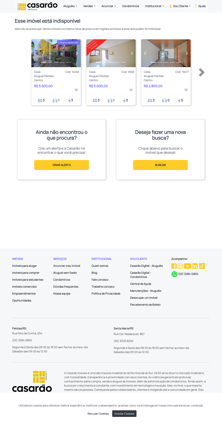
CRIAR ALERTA (62, 165)
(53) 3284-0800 (188, 274)
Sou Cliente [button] (178, 6)
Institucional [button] (153, 6)
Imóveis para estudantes (27, 280)
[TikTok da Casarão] (202, 266)
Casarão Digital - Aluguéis (146, 266)
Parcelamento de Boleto (145, 305)
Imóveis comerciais (24, 287)
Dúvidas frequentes (65, 287)
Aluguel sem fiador (65, 273)
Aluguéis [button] (69, 6)
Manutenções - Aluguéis (145, 291)
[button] (35, 53)
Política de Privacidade (106, 293)
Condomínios (130, 6)
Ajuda (200, 6)
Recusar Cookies (98, 414)
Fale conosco (100, 280)
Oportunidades (21, 300)
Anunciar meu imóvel (66, 266)
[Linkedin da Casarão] (195, 266)
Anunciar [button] (107, 6)
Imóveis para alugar (24, 266)
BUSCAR (160, 165)
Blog (94, 273)
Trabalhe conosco (103, 287)
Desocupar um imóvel (143, 298)
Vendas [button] (88, 6)
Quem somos (100, 266)
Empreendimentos (24, 293)
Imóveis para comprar (25, 273)
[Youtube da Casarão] (188, 266)
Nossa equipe (61, 293)
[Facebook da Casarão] (174, 266)
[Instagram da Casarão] (180, 266)
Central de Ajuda (140, 284)
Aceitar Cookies (124, 414)
